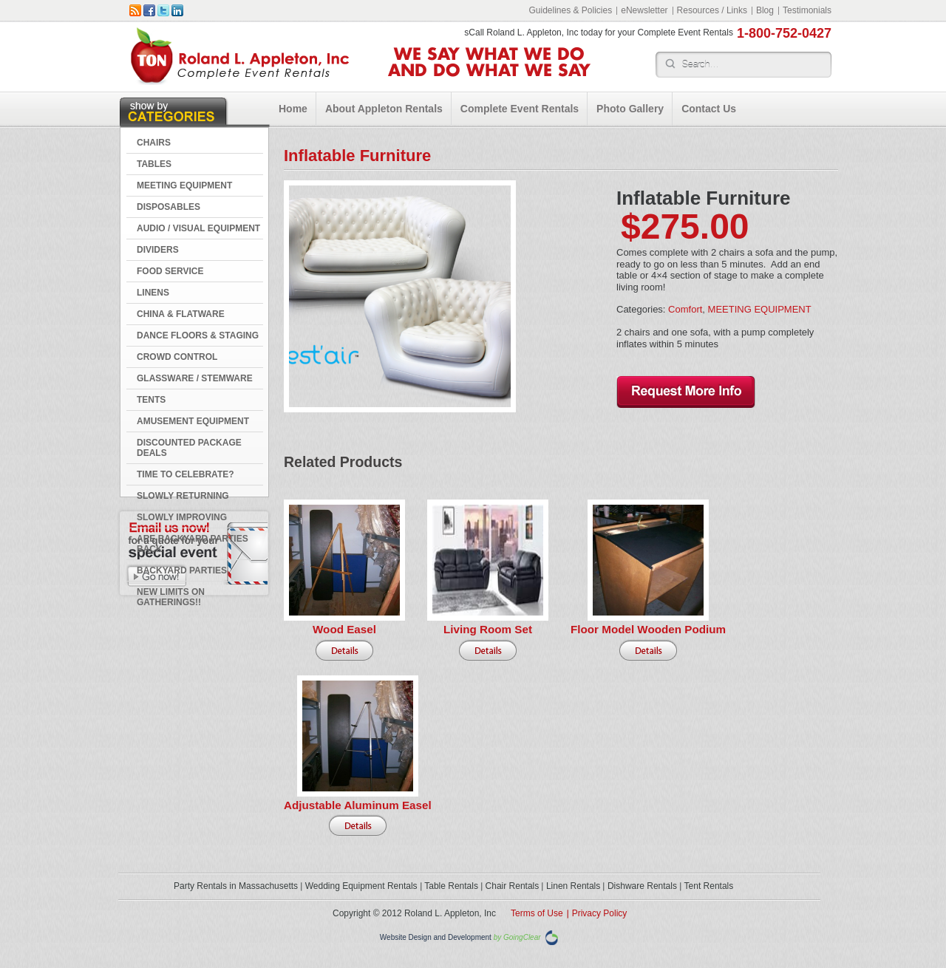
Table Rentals (451, 886)
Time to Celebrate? (185, 474)
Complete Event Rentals (519, 109)
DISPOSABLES (168, 207)
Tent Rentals (709, 886)
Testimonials (807, 10)
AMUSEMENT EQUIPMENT (193, 421)
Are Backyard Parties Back (192, 544)
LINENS (153, 292)
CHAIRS (154, 142)
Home (293, 109)
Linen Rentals (573, 886)
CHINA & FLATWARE (181, 314)
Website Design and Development (435, 938)
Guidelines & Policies (570, 10)
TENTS (151, 400)
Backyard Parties (182, 570)
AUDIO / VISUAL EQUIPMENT (198, 228)
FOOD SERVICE (170, 271)
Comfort (685, 309)
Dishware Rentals (642, 886)
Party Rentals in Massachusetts (236, 886)
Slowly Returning (183, 496)
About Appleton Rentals (384, 109)
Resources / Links (712, 10)
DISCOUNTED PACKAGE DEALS (189, 447)
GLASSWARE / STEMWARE (195, 378)
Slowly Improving (182, 517)
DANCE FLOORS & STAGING (198, 335)
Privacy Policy (599, 913)
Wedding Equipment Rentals (361, 886)
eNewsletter (644, 10)
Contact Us (708, 109)
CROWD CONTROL (177, 357)
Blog (765, 10)
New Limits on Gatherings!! (171, 597)
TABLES (154, 164)
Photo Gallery (630, 109)
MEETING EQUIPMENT (184, 185)
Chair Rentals (513, 886)
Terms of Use (537, 913)
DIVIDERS (158, 250)
